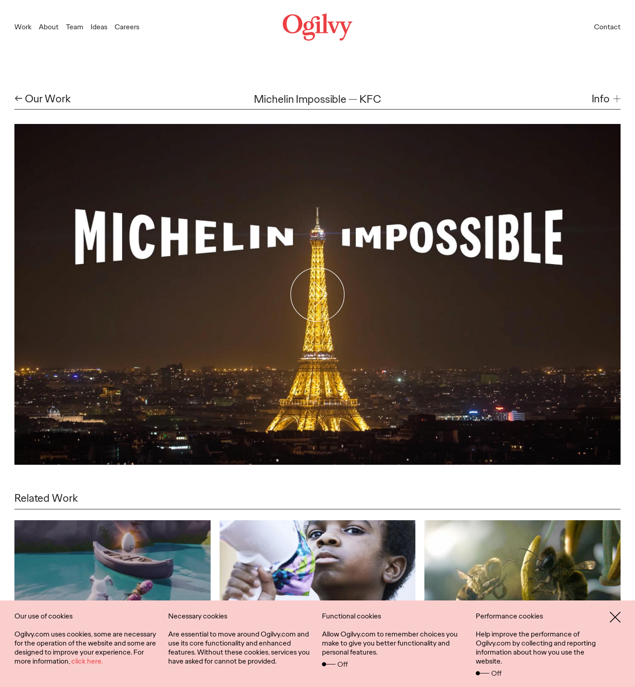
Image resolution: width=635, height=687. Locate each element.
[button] (606, 98)
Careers (127, 27)
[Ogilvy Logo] (317, 27)
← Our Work (42, 98)
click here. (87, 661)
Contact (607, 27)
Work (23, 27)
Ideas (99, 27)
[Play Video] (317, 294)
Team (74, 27)
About (49, 27)
